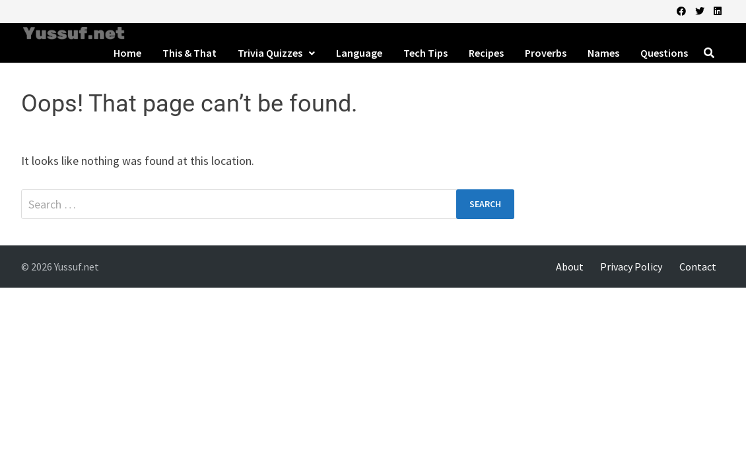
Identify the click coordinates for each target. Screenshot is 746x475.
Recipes (486, 52)
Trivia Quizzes (270, 52)
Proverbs (545, 52)
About (570, 266)
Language (359, 52)
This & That (189, 52)
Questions (664, 52)
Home (127, 52)
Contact (697, 266)
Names (603, 52)
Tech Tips (425, 52)
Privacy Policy (631, 266)
